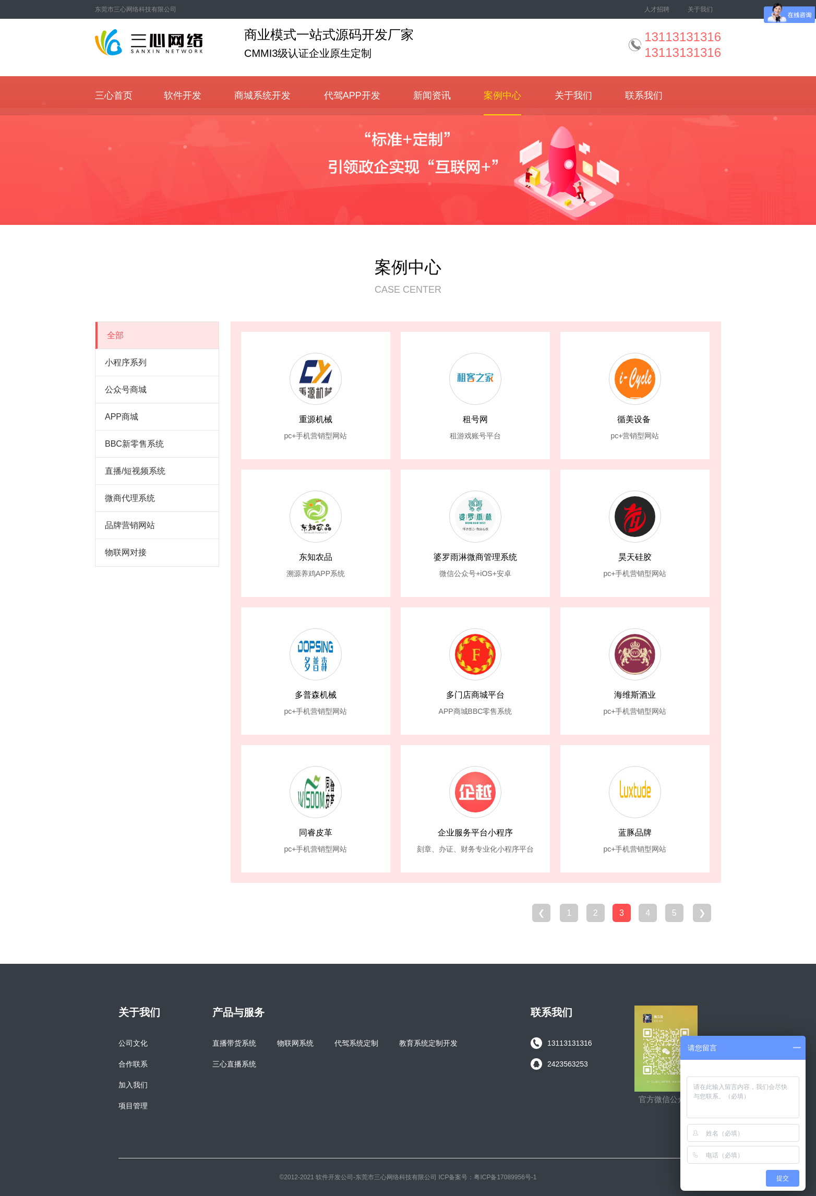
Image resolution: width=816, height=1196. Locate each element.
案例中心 (502, 95)
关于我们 (700, 9)
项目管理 (133, 1106)
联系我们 (644, 95)
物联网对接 (126, 552)
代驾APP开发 (352, 95)
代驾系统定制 (356, 1043)
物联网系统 (295, 1043)
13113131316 (561, 1043)
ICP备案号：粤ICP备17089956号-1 (487, 1177)
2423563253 (559, 1064)
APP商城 (121, 416)
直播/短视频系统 (135, 471)
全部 (115, 335)
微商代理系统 (130, 498)
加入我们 (133, 1085)
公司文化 (133, 1043)
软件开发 (182, 95)
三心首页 (114, 95)
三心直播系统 (234, 1064)
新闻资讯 (432, 95)
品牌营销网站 (130, 525)
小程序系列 (126, 362)
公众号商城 (126, 389)
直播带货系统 (234, 1043)
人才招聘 (656, 9)
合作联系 (133, 1064)
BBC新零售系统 (134, 443)
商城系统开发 (262, 95)
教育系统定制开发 (428, 1043)
